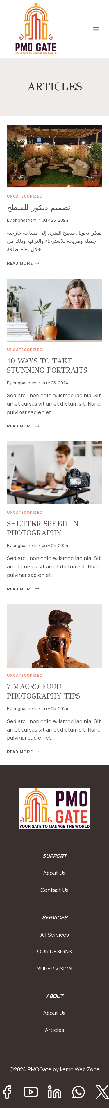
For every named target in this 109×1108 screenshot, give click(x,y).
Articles (54, 1029)
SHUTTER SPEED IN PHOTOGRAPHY (42, 528)
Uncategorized (24, 196)
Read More (23, 263)
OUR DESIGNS (54, 951)
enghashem (24, 220)
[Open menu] (96, 29)
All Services (54, 934)
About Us (54, 872)
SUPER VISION (54, 968)
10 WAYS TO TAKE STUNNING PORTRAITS (47, 365)
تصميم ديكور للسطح (38, 207)
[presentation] (54, 156)
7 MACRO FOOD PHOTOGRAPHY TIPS (43, 691)
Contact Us (54, 889)
